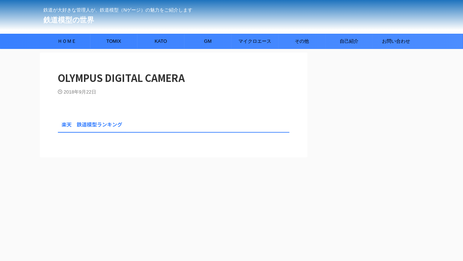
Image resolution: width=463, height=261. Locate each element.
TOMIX (113, 41)
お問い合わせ (396, 41)
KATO (160, 41)
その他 (302, 41)
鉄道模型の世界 (68, 20)
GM (208, 41)
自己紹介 (349, 41)
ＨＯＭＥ (67, 41)
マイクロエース (254, 41)
